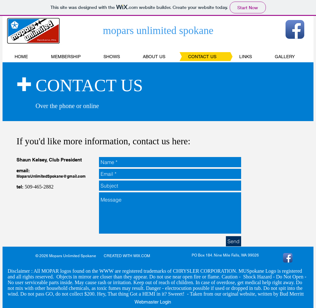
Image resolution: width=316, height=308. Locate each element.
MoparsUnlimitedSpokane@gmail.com (51, 176)
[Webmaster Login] (153, 301)
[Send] (233, 241)
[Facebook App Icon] (295, 29)
